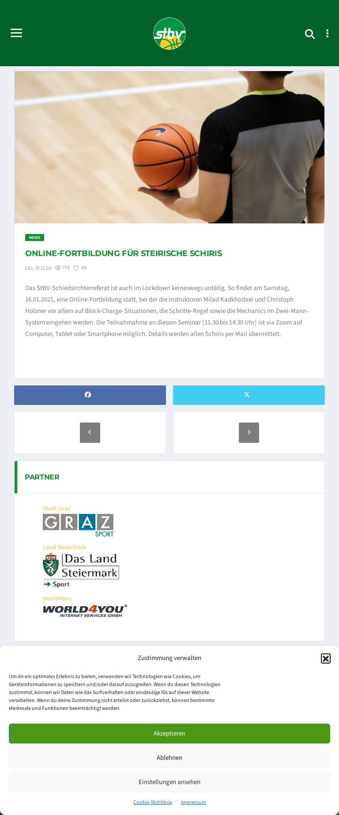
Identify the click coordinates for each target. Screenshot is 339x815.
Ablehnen (169, 757)
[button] (325, 658)
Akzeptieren (169, 733)
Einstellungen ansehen (169, 782)
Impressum (193, 802)
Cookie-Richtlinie (152, 802)
